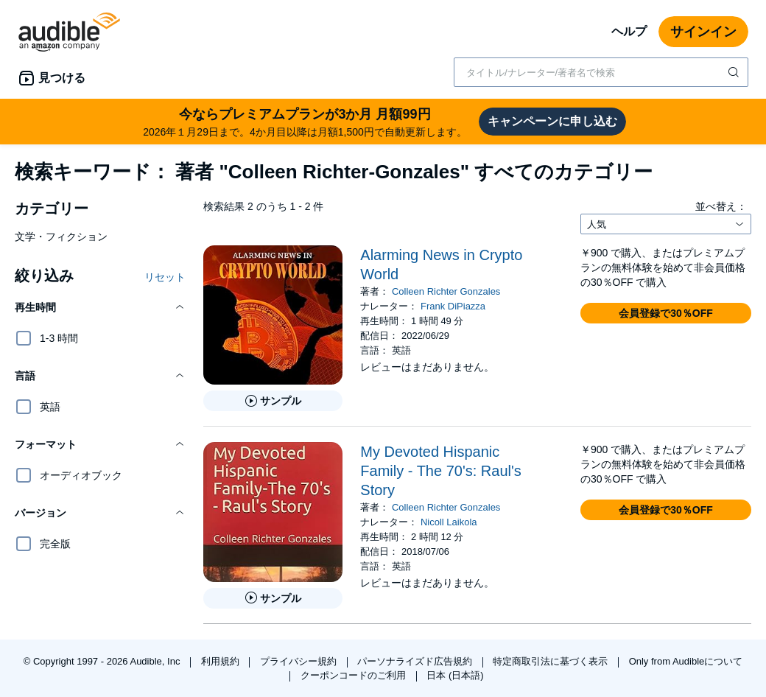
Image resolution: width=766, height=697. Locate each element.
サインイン (703, 31)
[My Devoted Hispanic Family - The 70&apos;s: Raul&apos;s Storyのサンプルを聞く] (272, 598)
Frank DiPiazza (453, 306)
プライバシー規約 (300, 661)
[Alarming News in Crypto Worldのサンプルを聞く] (272, 400)
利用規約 (221, 661)
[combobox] (601, 72)
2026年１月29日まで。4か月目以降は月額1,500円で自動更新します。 (305, 121)
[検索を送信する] (735, 72)
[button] (100, 307)
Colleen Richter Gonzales (446, 291)
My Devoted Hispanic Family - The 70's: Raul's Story (440, 471)
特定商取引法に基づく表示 (552, 661)
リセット (165, 277)
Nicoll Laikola (449, 522)
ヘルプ (629, 31)
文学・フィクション (61, 236)
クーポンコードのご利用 (355, 675)
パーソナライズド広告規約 (416, 661)
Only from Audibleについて (686, 661)
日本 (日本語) (454, 675)
